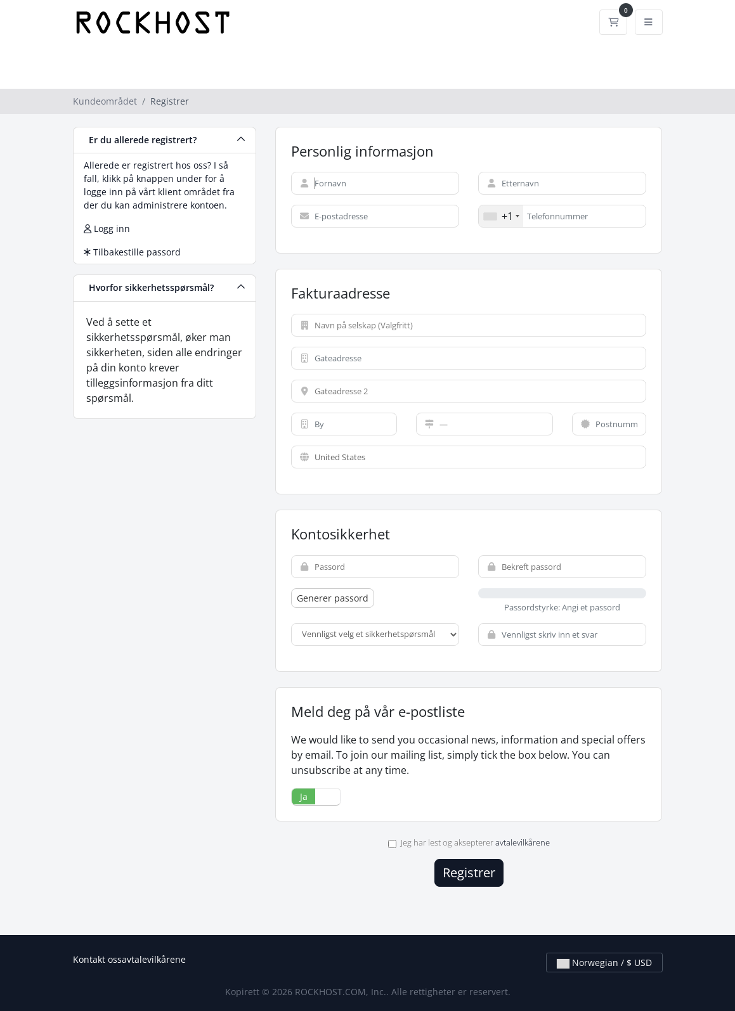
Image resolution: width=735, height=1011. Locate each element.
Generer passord (332, 598)
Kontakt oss (97, 959)
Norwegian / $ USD (604, 962)
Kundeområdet (105, 101)
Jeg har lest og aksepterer (469, 842)
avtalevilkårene (522, 842)
